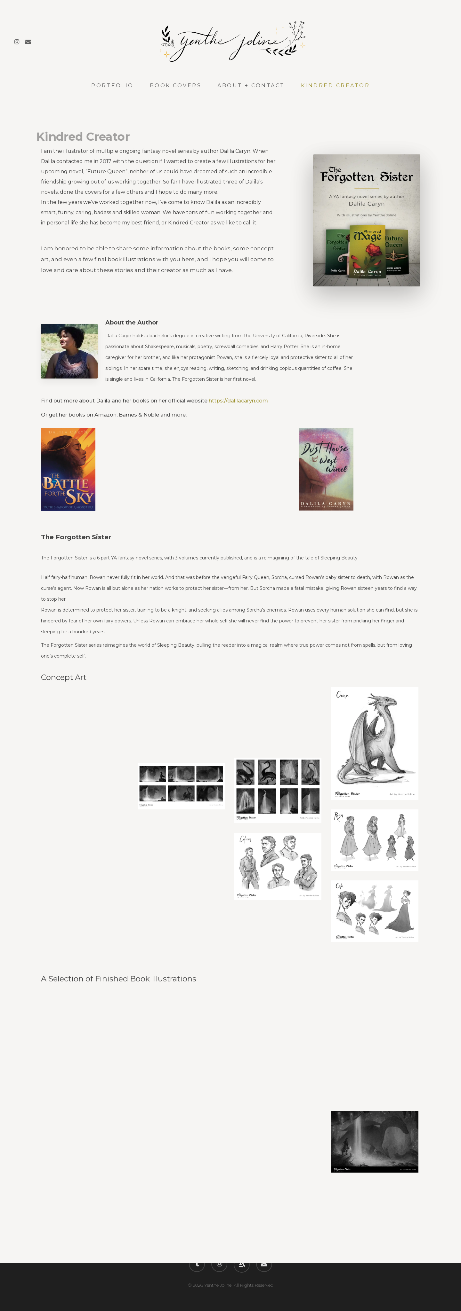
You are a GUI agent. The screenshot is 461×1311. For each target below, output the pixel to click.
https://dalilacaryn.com (238, 401)
